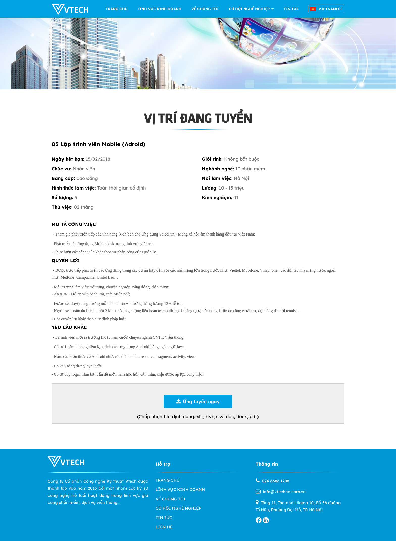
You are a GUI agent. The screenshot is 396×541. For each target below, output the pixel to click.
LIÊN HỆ (164, 526)
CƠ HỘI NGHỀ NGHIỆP (251, 9)
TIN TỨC (291, 9)
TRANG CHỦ (117, 9)
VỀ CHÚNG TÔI (205, 9)
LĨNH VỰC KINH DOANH (159, 9)
